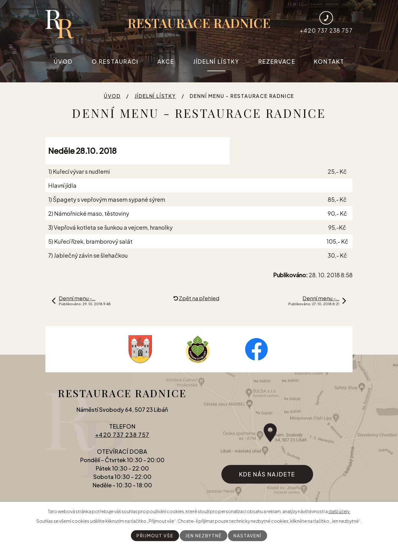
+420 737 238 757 (122, 437)
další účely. (339, 511)
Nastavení (248, 535)
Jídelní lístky (216, 61)
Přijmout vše (154, 535)
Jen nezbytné (203, 535)
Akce (165, 61)
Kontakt (329, 61)
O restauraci (115, 61)
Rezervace (276, 61)
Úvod (63, 61)
